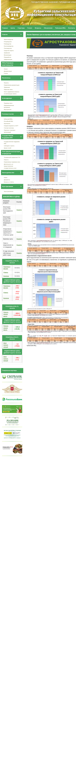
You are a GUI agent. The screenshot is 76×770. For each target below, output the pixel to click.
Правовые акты (8, 103)
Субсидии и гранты (9, 145)
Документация (8, 71)
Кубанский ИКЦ (8, 119)
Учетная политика (9, 128)
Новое (5, 177)
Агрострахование (8, 191)
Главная (5, 28)
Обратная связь (8, 89)
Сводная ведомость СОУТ (11, 125)
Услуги (29, 28)
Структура (21, 28)
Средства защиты (9, 50)
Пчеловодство (8, 48)
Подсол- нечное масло (5, 314)
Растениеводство (8, 46)
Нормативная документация (11, 85)
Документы (7, 179)
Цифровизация (8, 59)
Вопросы (38, 28)
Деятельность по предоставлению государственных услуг (10, 166)
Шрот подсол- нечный (5, 345)
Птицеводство (8, 41)
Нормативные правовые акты (12, 162)
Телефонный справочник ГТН (12, 157)
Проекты (6, 82)
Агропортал (7, 123)
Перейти (19, 210)
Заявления (7, 87)
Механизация (7, 55)
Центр (13, 28)
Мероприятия (7, 109)
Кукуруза (6, 276)
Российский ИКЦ (8, 121)
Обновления (48, 28)
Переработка (7, 57)
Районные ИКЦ (60, 28)
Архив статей (7, 148)
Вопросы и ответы (9, 182)
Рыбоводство (7, 44)
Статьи (6, 73)
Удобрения (7, 52)
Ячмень (5, 272)
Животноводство (8, 39)
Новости (6, 159)
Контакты (71, 28)
